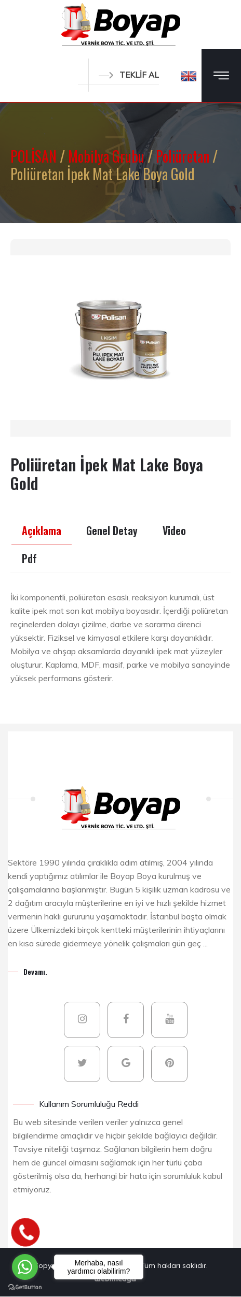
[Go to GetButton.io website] (25, 1287)
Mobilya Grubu (108, 156)
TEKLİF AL (129, 75)
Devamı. (35, 971)
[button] (188, 75)
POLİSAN (35, 156)
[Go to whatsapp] (25, 1267)
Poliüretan (184, 156)
